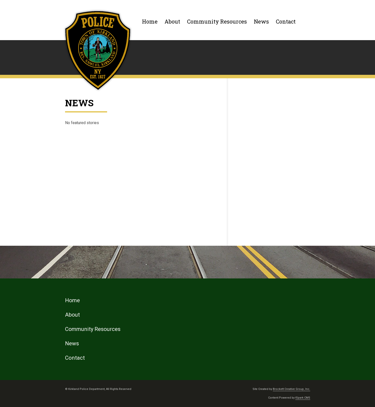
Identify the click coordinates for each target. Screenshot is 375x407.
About (172, 21)
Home (150, 21)
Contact (286, 21)
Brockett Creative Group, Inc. (291, 389)
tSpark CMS (302, 397)
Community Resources (217, 21)
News (261, 21)
